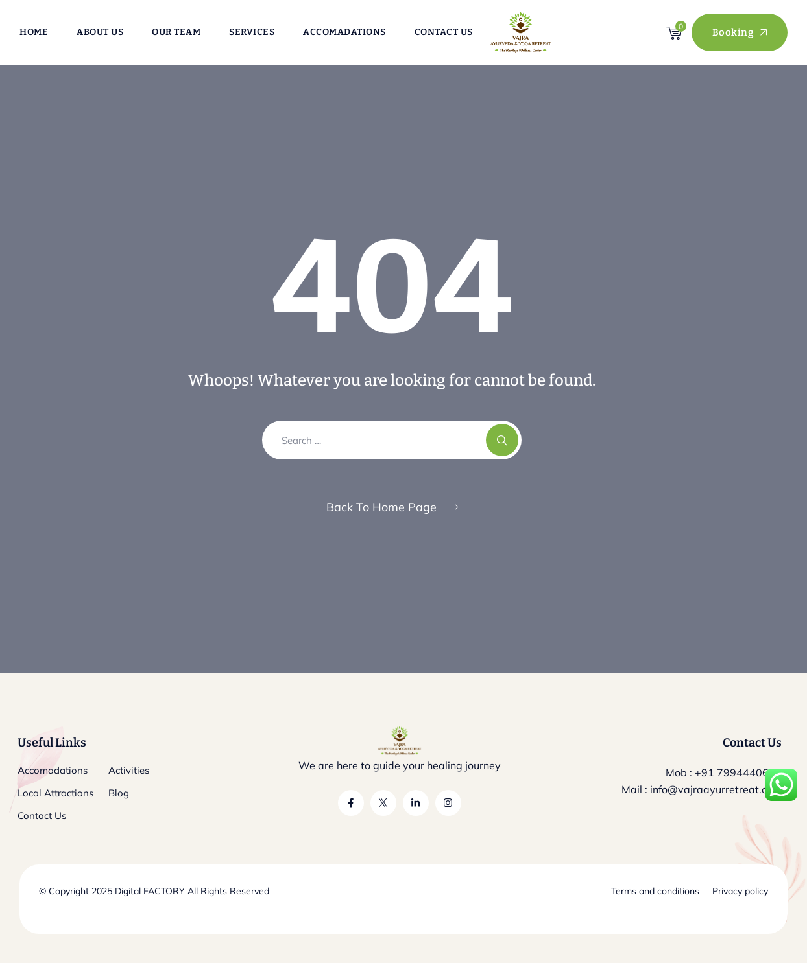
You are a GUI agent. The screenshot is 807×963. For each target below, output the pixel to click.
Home (33, 32)
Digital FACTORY (150, 891)
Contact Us (444, 32)
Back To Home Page (381, 507)
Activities (128, 770)
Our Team (176, 32)
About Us (100, 32)
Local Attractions (55, 793)
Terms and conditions (655, 891)
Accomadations (344, 32)
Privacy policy (740, 891)
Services (251, 32)
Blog (118, 793)
